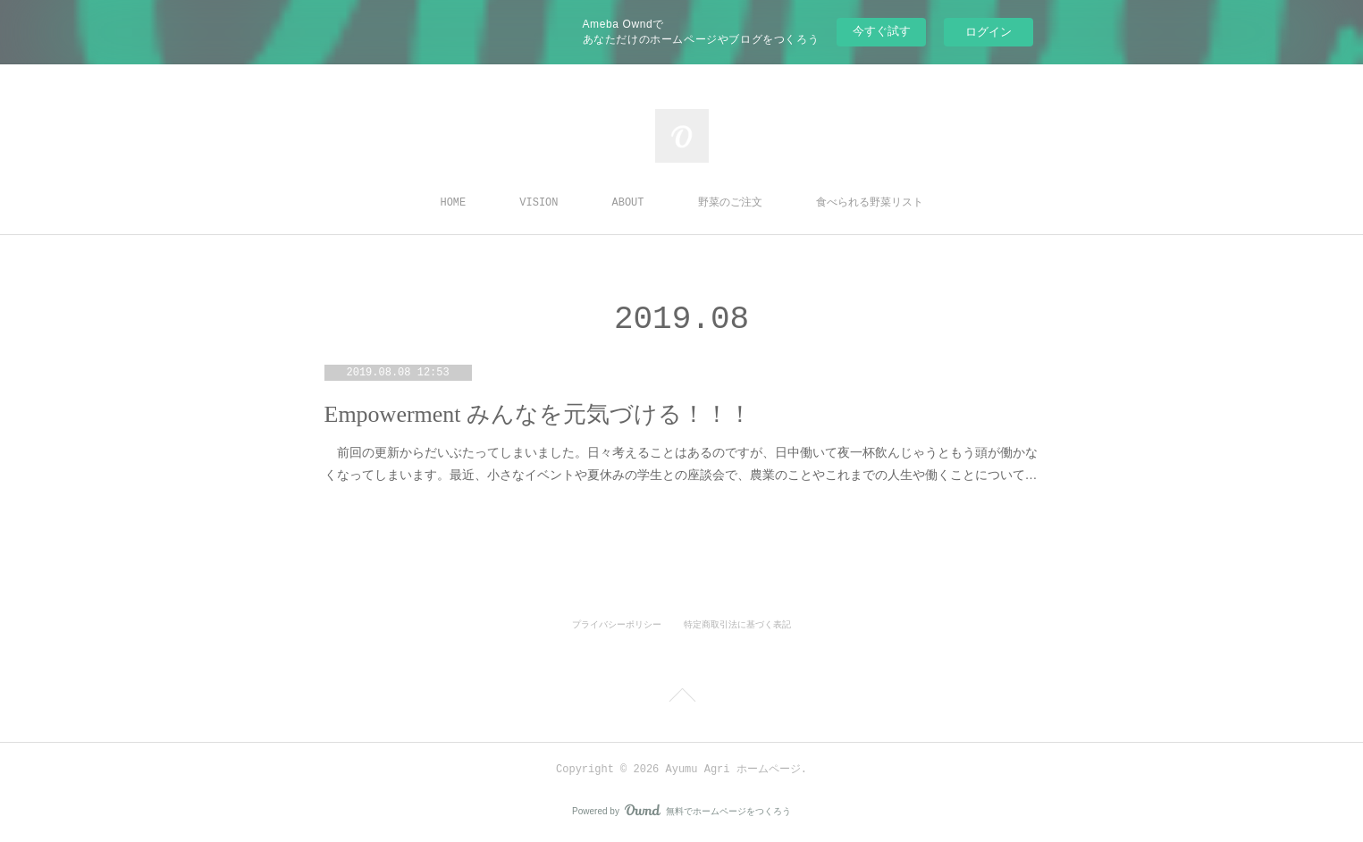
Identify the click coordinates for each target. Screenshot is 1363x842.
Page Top (681, 698)
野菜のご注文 (730, 203)
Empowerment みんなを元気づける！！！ (538, 414)
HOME (453, 203)
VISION (538, 203)
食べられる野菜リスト (869, 203)
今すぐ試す (882, 31)
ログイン (988, 31)
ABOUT (628, 203)
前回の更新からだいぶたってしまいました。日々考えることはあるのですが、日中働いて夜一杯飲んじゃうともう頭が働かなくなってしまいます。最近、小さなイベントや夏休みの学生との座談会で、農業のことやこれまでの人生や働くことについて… (681, 463)
